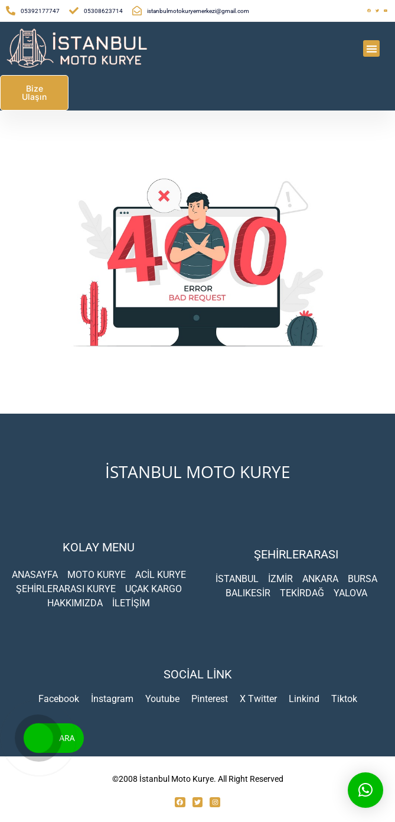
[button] (371, 48)
